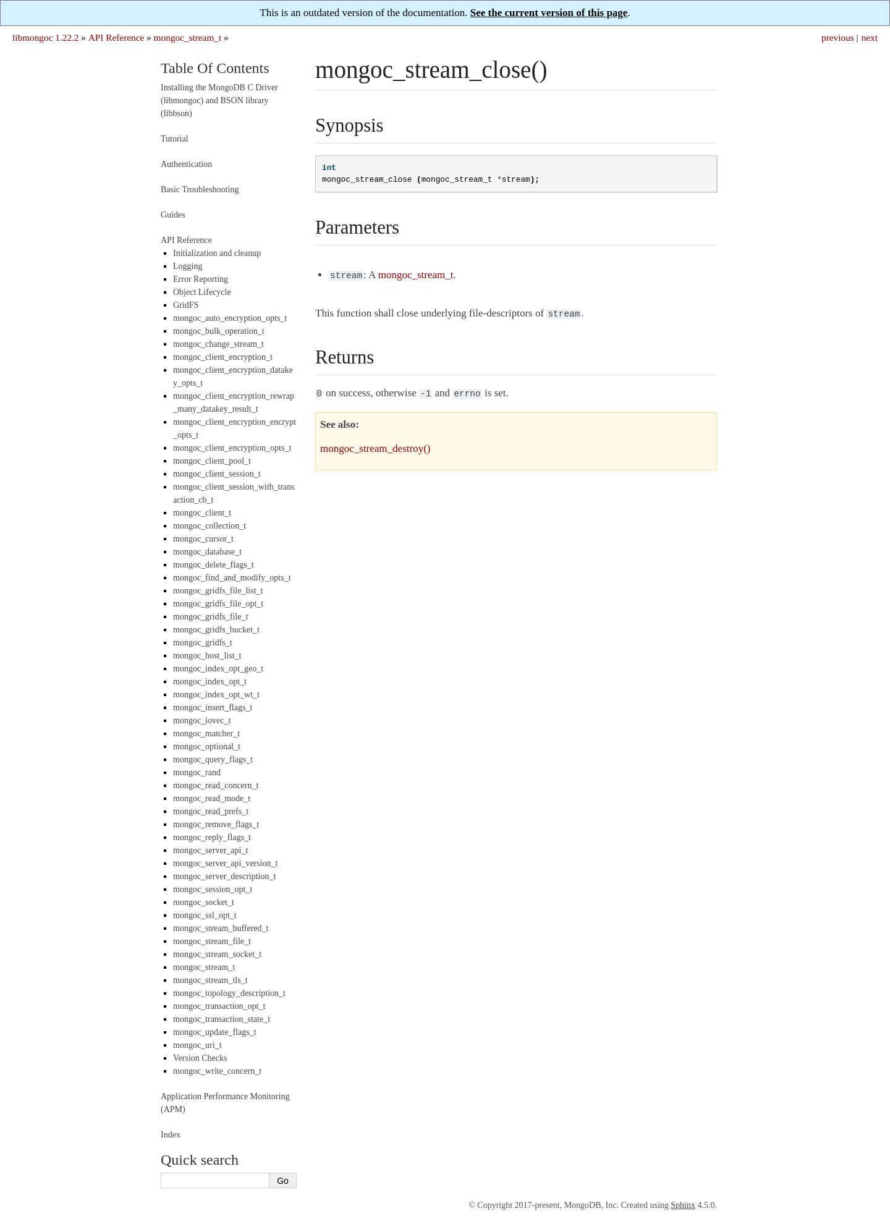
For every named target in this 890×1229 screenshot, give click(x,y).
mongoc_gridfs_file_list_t (218, 590)
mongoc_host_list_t (207, 655)
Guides (173, 214)
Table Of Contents (215, 68)
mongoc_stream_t (188, 37)
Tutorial (175, 138)
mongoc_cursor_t (203, 538)
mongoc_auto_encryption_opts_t (230, 318)
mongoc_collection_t (209, 525)
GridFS (185, 305)
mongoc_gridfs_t (202, 642)
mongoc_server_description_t (224, 876)
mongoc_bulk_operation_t (219, 331)
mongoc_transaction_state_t (221, 1019)
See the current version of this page (549, 13)
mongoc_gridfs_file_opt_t (218, 603)
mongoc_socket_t (203, 902)
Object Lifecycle (202, 292)
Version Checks (200, 1058)
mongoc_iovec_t (202, 720)
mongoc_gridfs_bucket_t (216, 629)
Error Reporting (200, 279)
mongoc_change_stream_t (218, 344)
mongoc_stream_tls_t (210, 980)
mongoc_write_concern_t (217, 1071)
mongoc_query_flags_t (213, 759)
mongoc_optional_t (206, 746)
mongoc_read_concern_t (215, 785)
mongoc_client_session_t (217, 473)
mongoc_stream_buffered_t (220, 928)
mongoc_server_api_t (210, 850)
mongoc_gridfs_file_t (210, 616)
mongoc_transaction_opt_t (219, 1006)
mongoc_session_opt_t (212, 889)
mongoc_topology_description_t (229, 993)
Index (170, 1134)
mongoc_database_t (207, 551)
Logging (187, 266)
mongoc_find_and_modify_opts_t (232, 577)
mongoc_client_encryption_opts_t (232, 448)
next (870, 37)
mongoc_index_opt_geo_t (218, 668)
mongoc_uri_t (197, 1045)
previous (837, 37)
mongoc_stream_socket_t (217, 954)
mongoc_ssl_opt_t (205, 915)
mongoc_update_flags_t (214, 1032)
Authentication (186, 164)
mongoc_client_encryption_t (223, 357)
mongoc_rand (197, 772)
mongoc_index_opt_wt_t (216, 694)
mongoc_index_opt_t (210, 681)
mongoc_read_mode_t (211, 798)
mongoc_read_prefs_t (210, 811)
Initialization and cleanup (217, 253)
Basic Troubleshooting (200, 189)
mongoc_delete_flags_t (213, 564)
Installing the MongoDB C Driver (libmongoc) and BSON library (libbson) (219, 100)
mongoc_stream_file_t (212, 941)
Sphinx (683, 1205)
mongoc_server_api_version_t (225, 863)
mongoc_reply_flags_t (212, 837)
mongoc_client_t (202, 512)
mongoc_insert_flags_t (212, 707)
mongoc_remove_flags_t (216, 824)
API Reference (116, 37)
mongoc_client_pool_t (212, 461)
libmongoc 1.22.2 (45, 37)
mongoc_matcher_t (206, 733)
